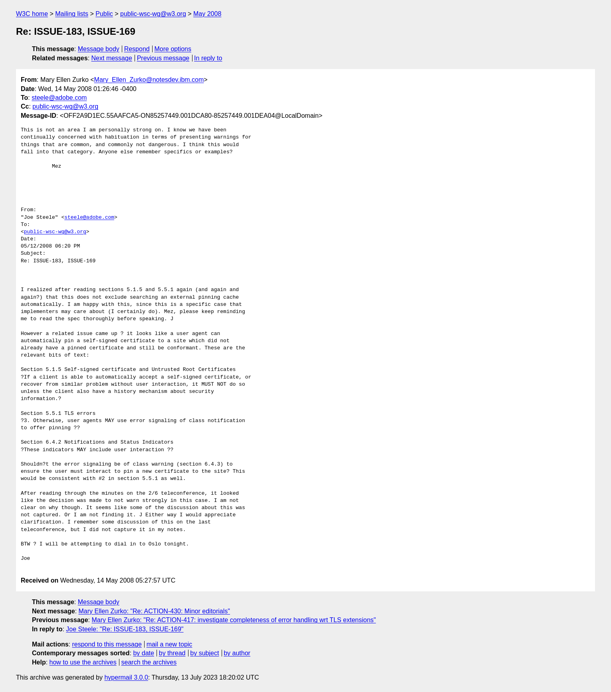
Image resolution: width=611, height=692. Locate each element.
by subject (204, 653)
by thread (172, 653)
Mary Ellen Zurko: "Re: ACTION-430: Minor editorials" (154, 611)
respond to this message (106, 644)
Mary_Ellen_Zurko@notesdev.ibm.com (149, 79)
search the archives (149, 662)
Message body (98, 49)
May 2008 (207, 13)
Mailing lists (71, 13)
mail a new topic (169, 644)
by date (143, 653)
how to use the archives (83, 662)
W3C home (32, 13)
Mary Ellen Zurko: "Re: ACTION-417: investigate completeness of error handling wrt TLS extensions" (233, 620)
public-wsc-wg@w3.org (153, 13)
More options (173, 49)
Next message (111, 58)
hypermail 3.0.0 (126, 677)
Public (104, 13)
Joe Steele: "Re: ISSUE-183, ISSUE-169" (124, 629)
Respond (137, 49)
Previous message (163, 58)
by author (237, 653)
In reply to (208, 58)
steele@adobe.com (59, 97)
